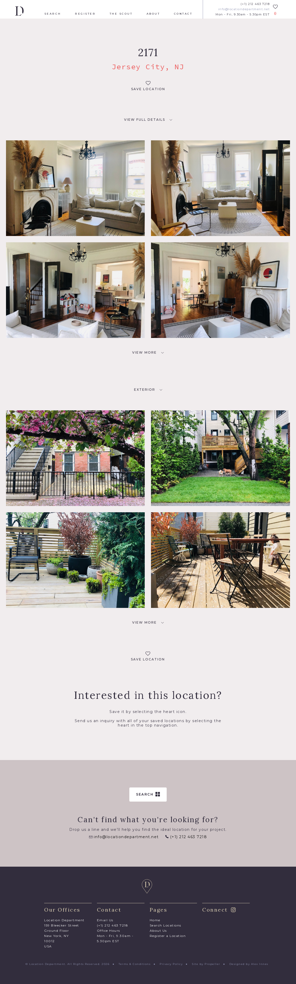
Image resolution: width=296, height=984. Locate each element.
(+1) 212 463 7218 (255, 4)
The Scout (121, 13)
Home (155, 920)
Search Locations (165, 925)
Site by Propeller (206, 964)
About (153, 13)
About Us (158, 931)
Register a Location (168, 936)
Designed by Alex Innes (248, 964)
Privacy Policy (171, 964)
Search (52, 13)
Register (85, 13)
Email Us (105, 920)
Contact (183, 13)
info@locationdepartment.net (244, 9)
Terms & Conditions (134, 964)
